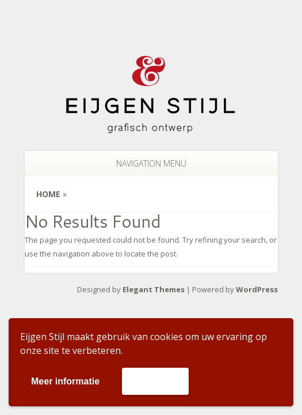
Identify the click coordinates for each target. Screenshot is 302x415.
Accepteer (155, 381)
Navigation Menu (144, 163)
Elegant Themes (154, 289)
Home (48, 193)
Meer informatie (65, 381)
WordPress (257, 289)
